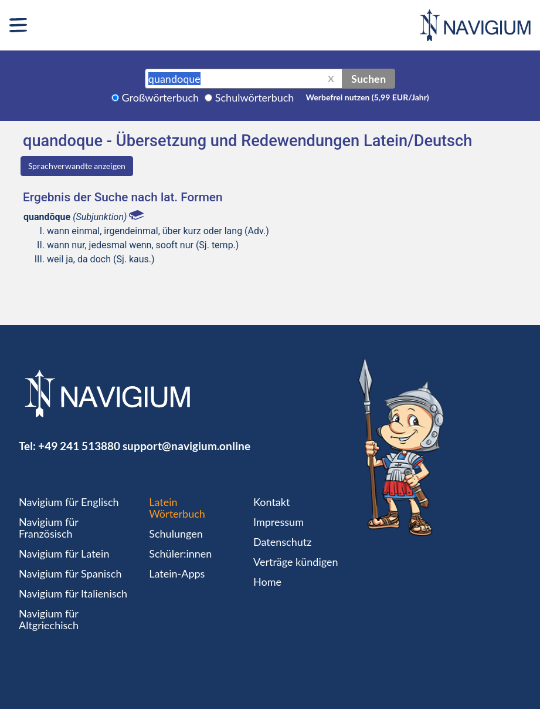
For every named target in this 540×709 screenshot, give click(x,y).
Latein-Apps (177, 573)
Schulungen (175, 533)
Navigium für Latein (64, 553)
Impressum (278, 521)
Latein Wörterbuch (177, 507)
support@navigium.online (186, 446)
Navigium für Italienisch (73, 593)
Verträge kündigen (295, 561)
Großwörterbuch (160, 97)
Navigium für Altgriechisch (49, 619)
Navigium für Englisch (69, 501)
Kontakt (271, 501)
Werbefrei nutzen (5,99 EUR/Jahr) (367, 97)
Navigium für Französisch (49, 527)
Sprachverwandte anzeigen (76, 166)
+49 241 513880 (79, 446)
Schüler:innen (180, 553)
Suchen (368, 78)
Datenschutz (282, 541)
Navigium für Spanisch (70, 573)
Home (267, 581)
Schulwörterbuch (254, 97)
